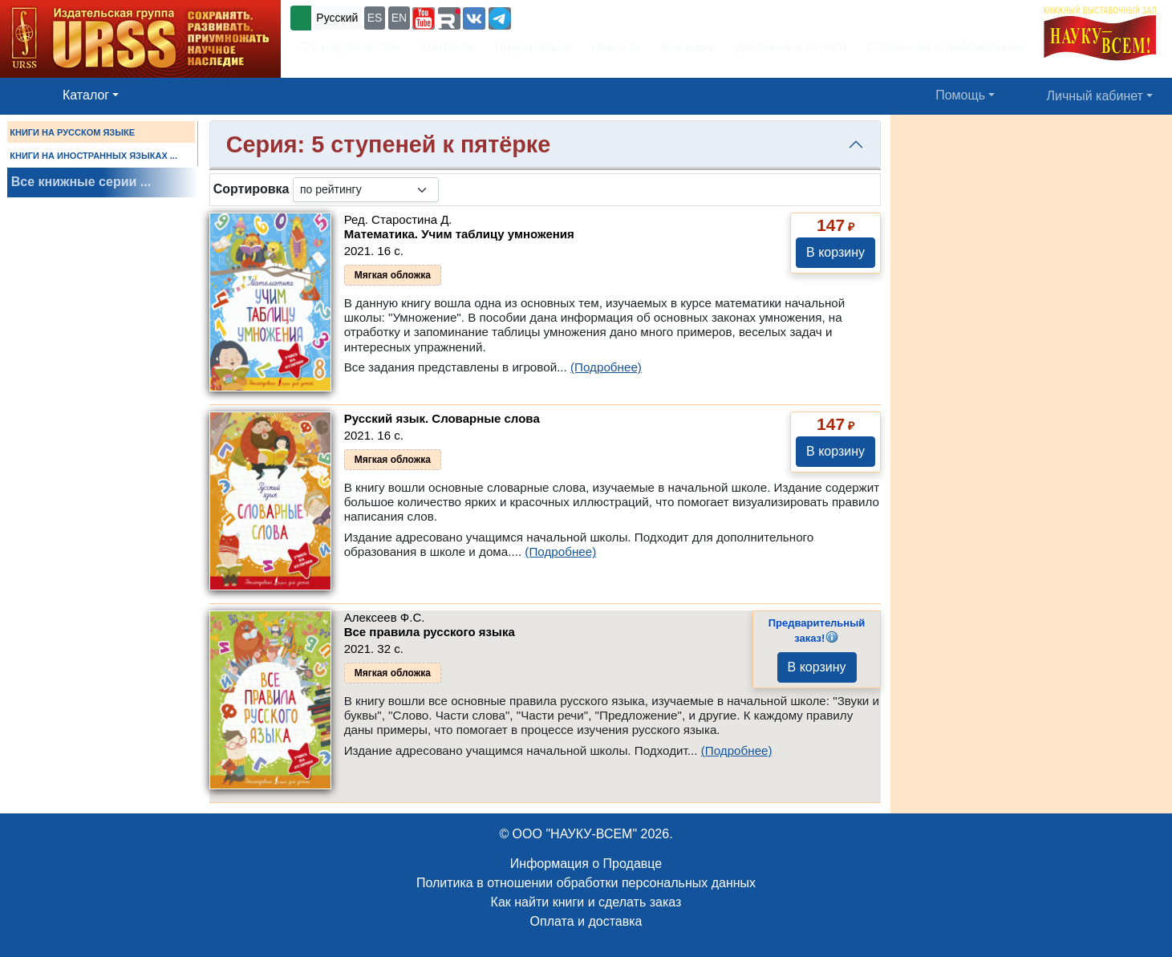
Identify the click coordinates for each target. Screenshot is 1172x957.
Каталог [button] (86, 95)
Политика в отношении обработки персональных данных (586, 883)
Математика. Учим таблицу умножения (459, 234)
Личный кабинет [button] (1095, 96)
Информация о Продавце (586, 863)
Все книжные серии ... (81, 182)
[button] (423, 18)
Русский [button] (337, 17)
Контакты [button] (448, 47)
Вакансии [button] (688, 47)
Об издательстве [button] (350, 47)
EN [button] (399, 17)
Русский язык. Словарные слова (442, 418)
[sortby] (366, 189)
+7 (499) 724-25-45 (573, 16)
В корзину (835, 252)
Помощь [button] (960, 95)
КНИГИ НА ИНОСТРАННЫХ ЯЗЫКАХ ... (93, 155)
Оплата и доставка (586, 921)
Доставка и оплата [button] (791, 47)
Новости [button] (616, 47)
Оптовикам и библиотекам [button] (944, 47)
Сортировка (251, 189)
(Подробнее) (606, 367)
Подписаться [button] (533, 47)
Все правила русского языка (429, 632)
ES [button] (375, 17)
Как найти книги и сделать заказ (586, 902)
